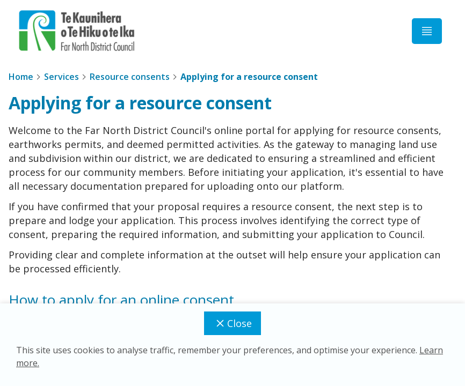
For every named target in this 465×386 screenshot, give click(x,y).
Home (21, 76)
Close (232, 323)
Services (61, 76)
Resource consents (130, 76)
